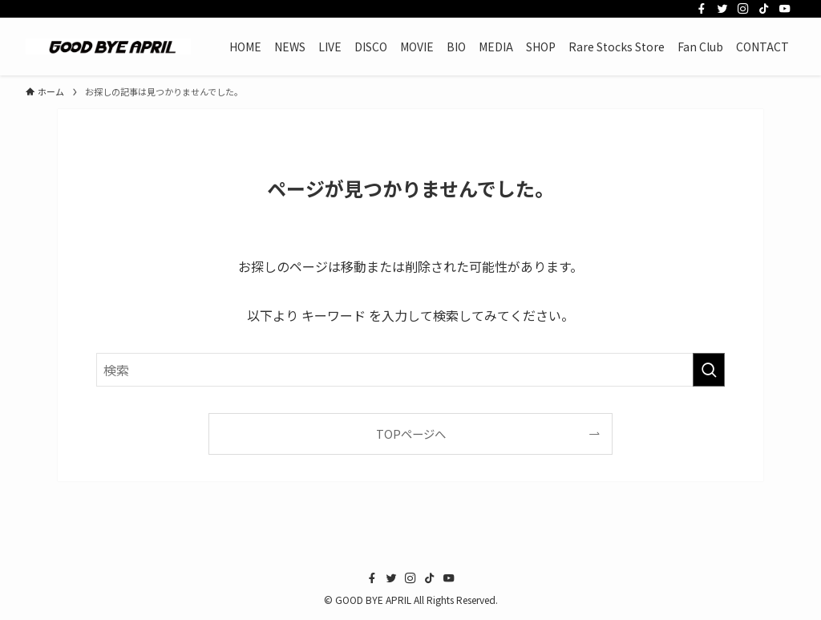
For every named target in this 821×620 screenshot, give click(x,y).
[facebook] (701, 9)
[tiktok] (764, 9)
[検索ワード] (410, 370)
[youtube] (784, 9)
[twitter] (722, 9)
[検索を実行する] (709, 370)
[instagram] (743, 9)
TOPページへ (411, 433)
